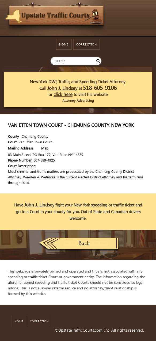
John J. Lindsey (62, 88)
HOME (64, 44)
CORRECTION (86, 44)
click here (63, 94)
